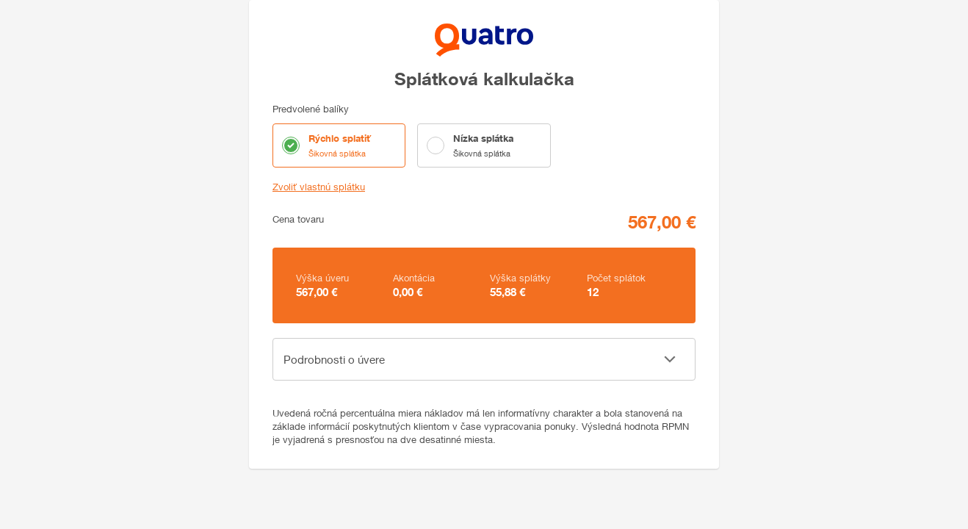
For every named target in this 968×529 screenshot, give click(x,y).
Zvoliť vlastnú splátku (318, 186)
